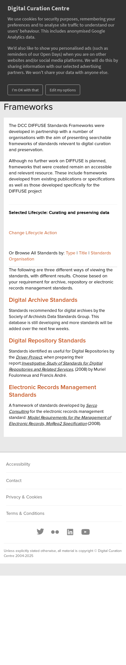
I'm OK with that (25, 89)
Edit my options (63, 89)
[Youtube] (85, 532)
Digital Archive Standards (43, 300)
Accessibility (18, 464)
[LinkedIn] (69, 532)
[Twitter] (41, 532)
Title (83, 253)
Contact (13, 480)
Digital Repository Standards (47, 341)
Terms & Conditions (25, 513)
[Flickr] (55, 532)
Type (70, 253)
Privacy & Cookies (24, 497)
